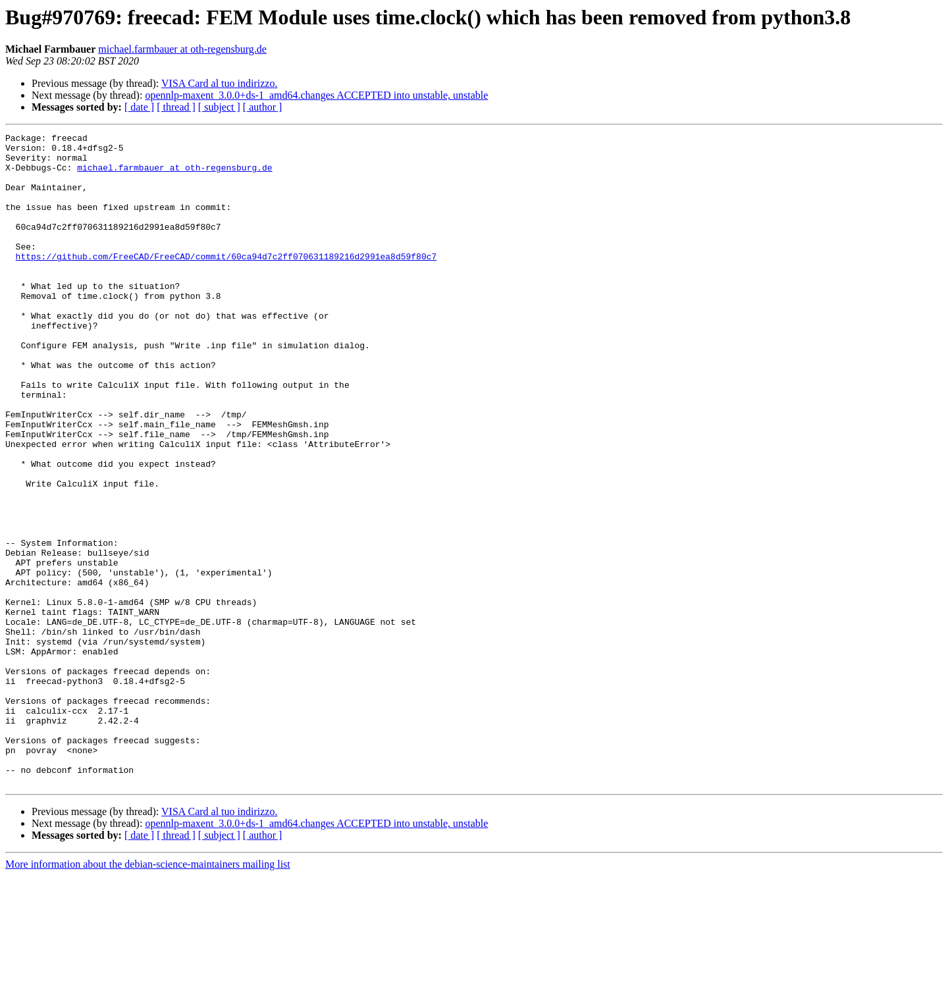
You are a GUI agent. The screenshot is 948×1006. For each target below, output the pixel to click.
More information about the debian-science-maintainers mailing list (147, 994)
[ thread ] (176, 107)
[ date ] (139, 107)
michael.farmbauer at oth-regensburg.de (182, 49)
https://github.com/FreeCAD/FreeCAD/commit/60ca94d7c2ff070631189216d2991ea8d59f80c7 (226, 282)
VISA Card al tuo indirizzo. (219, 83)
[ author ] (262, 107)
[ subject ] (219, 107)
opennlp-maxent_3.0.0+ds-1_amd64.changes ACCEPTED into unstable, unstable (316, 95)
